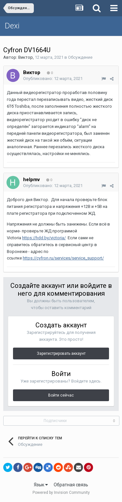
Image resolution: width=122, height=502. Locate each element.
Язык (41, 484)
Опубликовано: (53, 78)
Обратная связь (71, 484)
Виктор (25, 57)
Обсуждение (80, 57)
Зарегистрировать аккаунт (61, 353)
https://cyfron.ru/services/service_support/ (63, 258)
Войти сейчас (61, 395)
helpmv (31, 179)
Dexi (12, 25)
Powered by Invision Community (61, 492)
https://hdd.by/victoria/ (44, 237)
